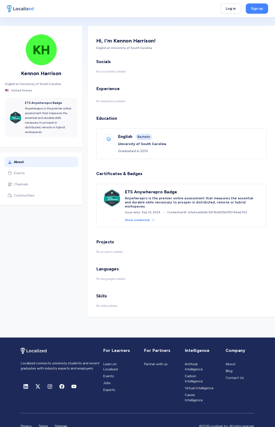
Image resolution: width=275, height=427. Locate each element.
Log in (231, 8)
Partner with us (156, 364)
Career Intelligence (194, 397)
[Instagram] (50, 386)
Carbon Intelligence (194, 378)
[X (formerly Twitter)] (38, 386)
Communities (21, 195)
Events (16, 173)
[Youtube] (74, 386)
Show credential (140, 220)
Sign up (257, 8)
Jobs (107, 383)
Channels (18, 184)
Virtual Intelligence (199, 388)
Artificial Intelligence (194, 366)
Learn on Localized (110, 366)
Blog (229, 371)
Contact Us (235, 378)
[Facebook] (62, 386)
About (16, 162)
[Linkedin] (26, 386)
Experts (109, 390)
